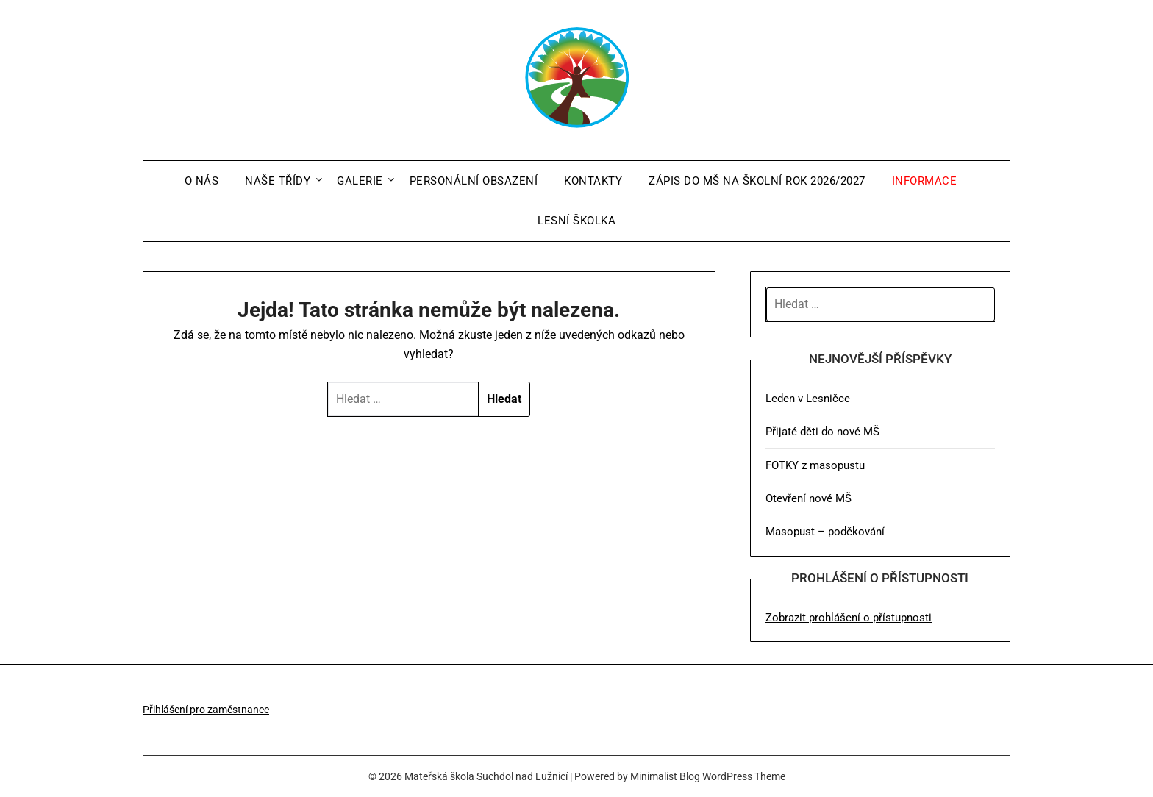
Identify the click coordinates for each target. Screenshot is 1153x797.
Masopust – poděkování (825, 531)
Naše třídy (277, 180)
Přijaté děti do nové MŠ (822, 431)
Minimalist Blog (665, 776)
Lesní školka (576, 220)
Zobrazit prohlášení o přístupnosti (848, 617)
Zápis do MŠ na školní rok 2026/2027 (757, 180)
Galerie (360, 180)
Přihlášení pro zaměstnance (206, 709)
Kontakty (593, 180)
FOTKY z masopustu (815, 465)
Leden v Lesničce (807, 398)
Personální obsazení (474, 180)
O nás (202, 180)
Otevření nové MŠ (808, 498)
